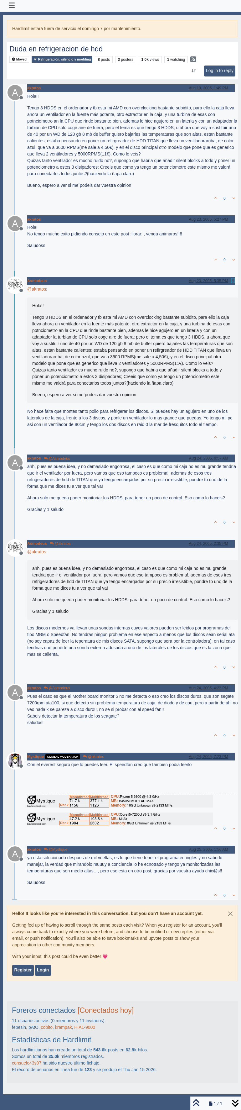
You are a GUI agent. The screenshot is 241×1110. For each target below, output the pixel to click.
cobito (47, 1027)
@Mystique (56, 849)
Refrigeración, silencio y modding (62, 59)
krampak (63, 1027)
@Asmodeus (57, 458)
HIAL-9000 (84, 1027)
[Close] (230, 913)
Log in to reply (219, 70)
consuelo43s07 (26, 1062)
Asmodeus (37, 281)
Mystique (35, 757)
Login (43, 969)
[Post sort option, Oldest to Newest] (193, 70)
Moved (19, 59)
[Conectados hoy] (106, 1010)
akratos (34, 88)
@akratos (60, 543)
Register (23, 969)
